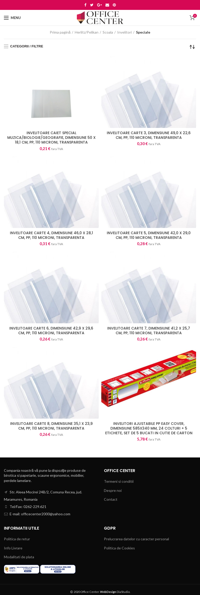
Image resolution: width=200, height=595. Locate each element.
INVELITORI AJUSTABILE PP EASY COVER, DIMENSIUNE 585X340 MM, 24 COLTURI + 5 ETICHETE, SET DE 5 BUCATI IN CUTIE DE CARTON (148, 428)
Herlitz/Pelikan (86, 32)
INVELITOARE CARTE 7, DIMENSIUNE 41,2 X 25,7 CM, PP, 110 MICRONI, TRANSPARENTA (148, 330)
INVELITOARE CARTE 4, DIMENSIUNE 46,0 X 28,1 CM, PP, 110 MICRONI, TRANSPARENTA (51, 235)
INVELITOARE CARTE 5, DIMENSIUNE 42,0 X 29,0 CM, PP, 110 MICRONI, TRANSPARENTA (149, 235)
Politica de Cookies (119, 548)
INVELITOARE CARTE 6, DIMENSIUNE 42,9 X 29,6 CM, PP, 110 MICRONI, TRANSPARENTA (51, 330)
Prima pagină (60, 32)
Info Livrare (13, 548)
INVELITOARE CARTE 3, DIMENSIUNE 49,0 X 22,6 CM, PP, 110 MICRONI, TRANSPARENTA (149, 135)
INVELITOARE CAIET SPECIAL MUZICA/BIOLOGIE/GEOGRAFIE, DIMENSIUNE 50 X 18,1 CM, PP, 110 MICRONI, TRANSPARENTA (51, 138)
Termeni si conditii (119, 481)
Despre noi (113, 490)
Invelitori (124, 32)
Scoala (108, 32)
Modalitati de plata (19, 557)
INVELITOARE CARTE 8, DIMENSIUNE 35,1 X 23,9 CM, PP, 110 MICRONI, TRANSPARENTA (51, 426)
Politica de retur (17, 539)
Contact (110, 499)
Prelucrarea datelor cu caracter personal (136, 539)
